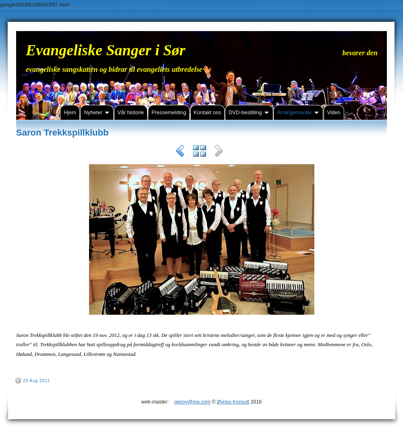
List (199, 152)
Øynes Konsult (233, 402)
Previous (180, 152)
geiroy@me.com (192, 402)
